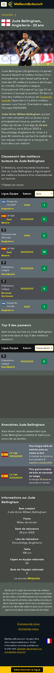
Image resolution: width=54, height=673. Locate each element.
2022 (27, 306)
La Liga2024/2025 (16, 454)
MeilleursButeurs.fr (28, 4)
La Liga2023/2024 (16, 476)
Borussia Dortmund (7, 294)
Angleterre (7, 208)
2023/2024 (27, 251)
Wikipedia (34, 578)
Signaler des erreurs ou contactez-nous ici (23, 650)
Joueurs (7, 14)
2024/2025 (27, 219)
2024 (27, 235)
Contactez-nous (28, 629)
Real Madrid (6, 221)
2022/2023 (27, 288)
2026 (27, 205)
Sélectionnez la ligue (27, 669)
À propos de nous (28, 624)
